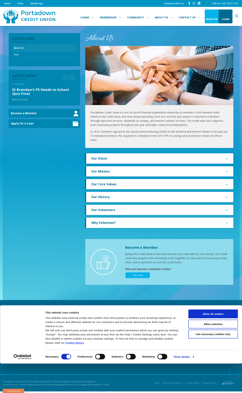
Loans (84, 17)
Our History (159, 197)
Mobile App (36, 3)
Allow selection (213, 353)
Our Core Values (159, 184)
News (7, 3)
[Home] (29, 16)
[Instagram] (194, 3)
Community (135, 17)
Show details (182, 386)
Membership (108, 17)
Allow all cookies (213, 343)
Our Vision (159, 158)
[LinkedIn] (199, 3)
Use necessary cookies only (213, 363)
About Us (161, 17)
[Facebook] (189, 3)
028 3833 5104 (229, 3)
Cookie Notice (75, 372)
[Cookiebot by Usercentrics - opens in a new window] (22, 386)
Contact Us (187, 17)
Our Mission (159, 171)
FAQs (20, 3)
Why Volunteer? (159, 223)
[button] (65, 79)
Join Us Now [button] (137, 276)
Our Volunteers (159, 210)
